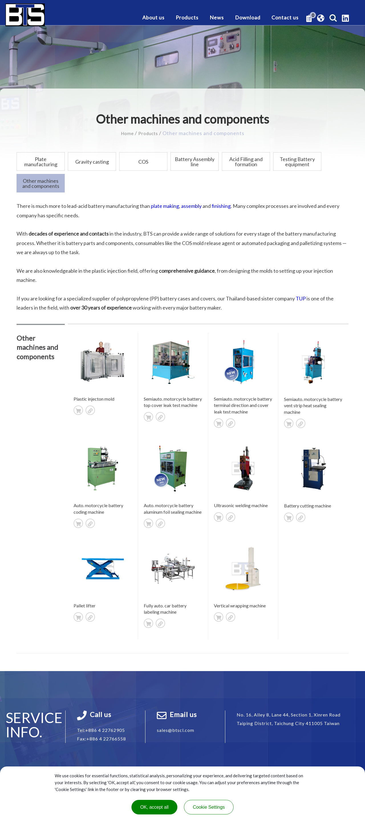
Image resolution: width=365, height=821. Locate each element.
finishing (221, 205)
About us (153, 18)
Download (247, 18)
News (217, 18)
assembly (191, 205)
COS (143, 161)
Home (125, 133)
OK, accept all (154, 807)
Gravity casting (92, 161)
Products (187, 18)
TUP (301, 298)
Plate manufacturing (40, 161)
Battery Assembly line (194, 161)
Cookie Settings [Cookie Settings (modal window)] (209, 807)
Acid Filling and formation (246, 161)
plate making (165, 205)
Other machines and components (40, 183)
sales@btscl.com (175, 729)
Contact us (285, 18)
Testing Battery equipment (297, 161)
